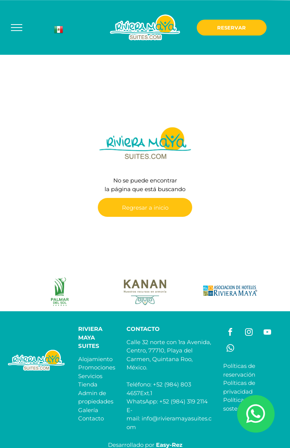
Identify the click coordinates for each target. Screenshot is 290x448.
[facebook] (230, 333)
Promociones (96, 367)
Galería (88, 410)
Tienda (87, 384)
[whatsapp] (230, 349)
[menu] (16, 27)
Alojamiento (95, 359)
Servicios (90, 376)
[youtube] (267, 333)
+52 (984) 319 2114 (183, 401)
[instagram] (249, 333)
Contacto (91, 418)
